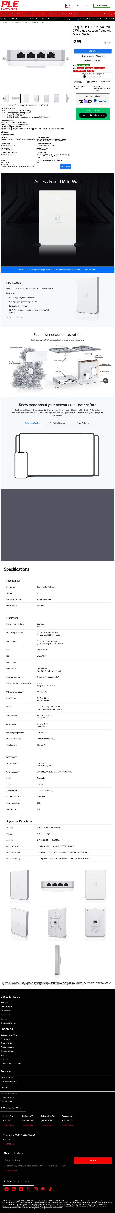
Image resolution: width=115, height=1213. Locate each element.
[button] (6, 98)
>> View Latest (10, 1171)
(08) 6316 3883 (28, 1120)
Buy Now (100, 56)
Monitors (71, 14)
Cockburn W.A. (27, 1116)
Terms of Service (53, 1208)
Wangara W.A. (67, 1116)
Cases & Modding (55, 14)
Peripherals (79, 14)
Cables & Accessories (91, 14)
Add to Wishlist (88, 56)
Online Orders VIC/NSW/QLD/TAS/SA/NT (19, 1135)
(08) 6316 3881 (68, 1120)
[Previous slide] (4, 58)
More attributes (65, 166)
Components (37, 14)
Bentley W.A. (8, 1116)
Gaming (45, 14)
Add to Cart (92, 51)
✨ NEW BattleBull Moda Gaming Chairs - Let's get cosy (52, 19)
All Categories (5, 14)
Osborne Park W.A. (48, 1116)
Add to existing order (93, 60)
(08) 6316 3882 (9, 1120)
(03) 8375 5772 (9, 1139)
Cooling (64, 14)
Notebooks (28, 14)
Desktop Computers (17, 14)
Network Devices (103, 14)
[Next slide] (68, 58)
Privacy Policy (40, 1208)
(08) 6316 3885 (47, 1120)
